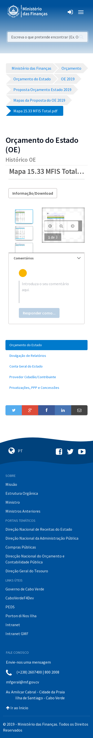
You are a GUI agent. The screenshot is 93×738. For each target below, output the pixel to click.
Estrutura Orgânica (21, 493)
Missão (11, 484)
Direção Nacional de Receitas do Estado (38, 529)
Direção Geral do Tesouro (26, 570)
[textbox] (46, 292)
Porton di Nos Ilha (20, 615)
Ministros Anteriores (22, 511)
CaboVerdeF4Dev (19, 597)
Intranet (12, 624)
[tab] (46, 258)
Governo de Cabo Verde (24, 588)
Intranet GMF (16, 633)
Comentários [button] (47, 258)
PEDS (10, 606)
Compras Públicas (20, 547)
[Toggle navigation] (55, 12)
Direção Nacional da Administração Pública (41, 538)
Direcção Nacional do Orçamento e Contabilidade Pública (34, 559)
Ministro (12, 502)
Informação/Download (32, 193)
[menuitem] (46, 345)
